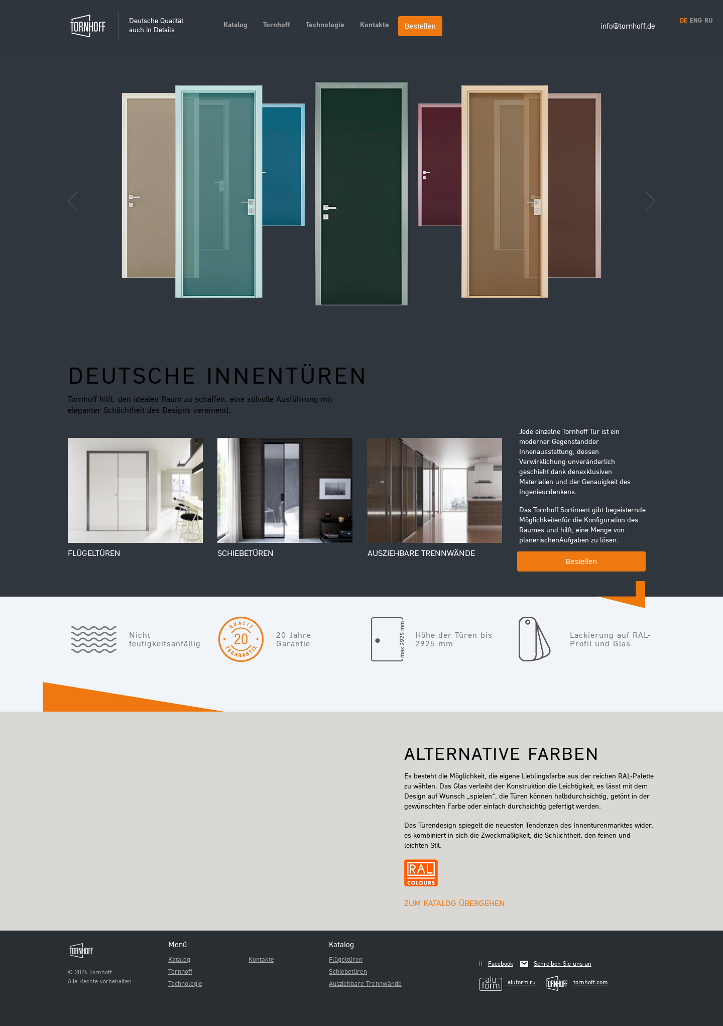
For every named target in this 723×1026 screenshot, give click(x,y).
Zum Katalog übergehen (454, 902)
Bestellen (420, 26)
